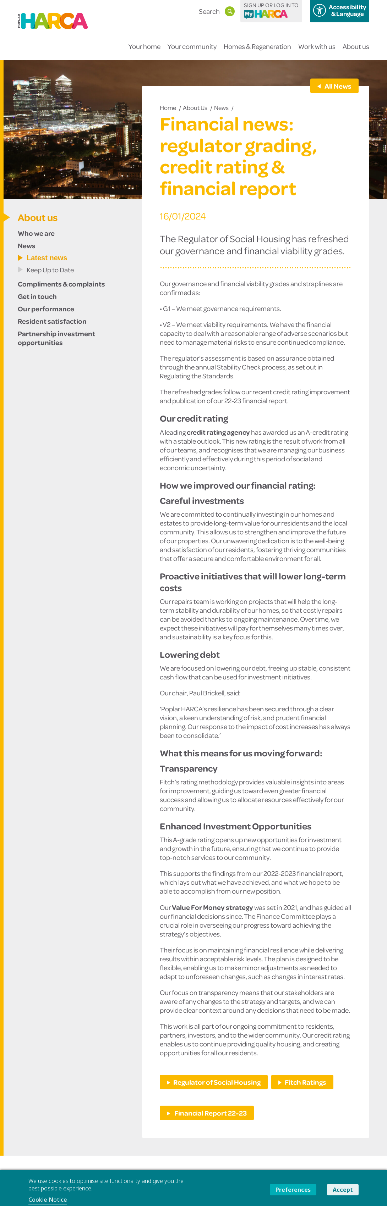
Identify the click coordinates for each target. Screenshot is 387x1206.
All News (337, 85)
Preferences (293, 1190)
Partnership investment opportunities (56, 338)
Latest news (47, 258)
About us (356, 51)
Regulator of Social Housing (217, 1081)
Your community (192, 51)
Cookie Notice (47, 1200)
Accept (343, 1190)
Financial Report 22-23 (210, 1112)
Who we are (36, 233)
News (221, 107)
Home (168, 107)
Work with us (317, 51)
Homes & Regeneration (257, 51)
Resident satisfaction (52, 321)
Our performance (46, 308)
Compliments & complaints (61, 283)
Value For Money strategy (212, 907)
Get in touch (37, 296)
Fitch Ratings (305, 1081)
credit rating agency (218, 432)
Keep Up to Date (50, 269)
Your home (144, 51)
